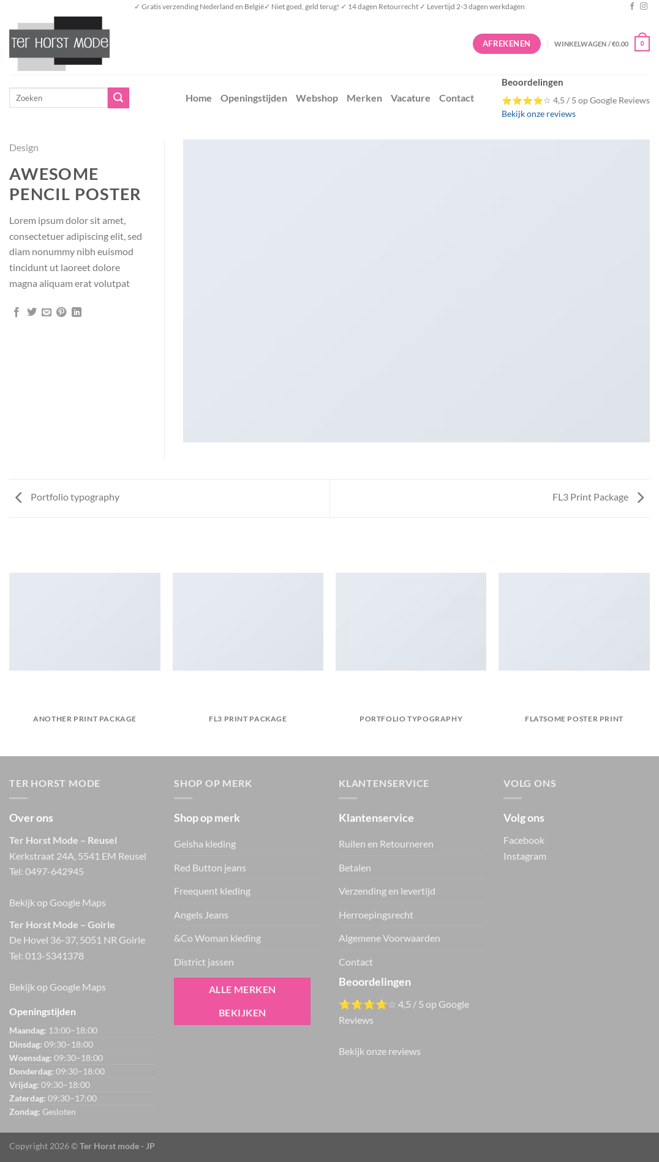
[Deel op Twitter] (32, 312)
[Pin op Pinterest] (61, 312)
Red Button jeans (210, 867)
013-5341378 (54, 955)
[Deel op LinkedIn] (76, 312)
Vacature (411, 97)
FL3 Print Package (598, 496)
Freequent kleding (212, 890)
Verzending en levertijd (387, 890)
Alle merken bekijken (242, 1001)
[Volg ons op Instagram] (643, 6)
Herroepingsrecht (376, 914)
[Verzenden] (118, 98)
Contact (456, 97)
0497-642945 (54, 871)
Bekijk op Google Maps (57, 902)
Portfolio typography (67, 496)
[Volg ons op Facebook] (632, 6)
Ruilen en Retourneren (386, 843)
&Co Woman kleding (217, 938)
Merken (364, 97)
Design (24, 147)
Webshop (317, 97)
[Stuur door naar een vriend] (46, 312)
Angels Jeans (201, 914)
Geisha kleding (205, 843)
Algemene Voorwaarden (389, 938)
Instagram (524, 856)
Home (199, 97)
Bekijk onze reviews (539, 114)
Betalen (355, 867)
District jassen (204, 961)
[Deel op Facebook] (16, 312)
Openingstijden (253, 97)
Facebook (523, 840)
